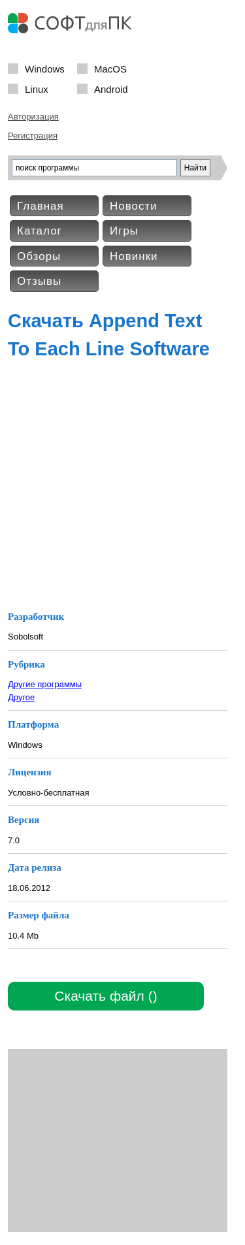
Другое (21, 697)
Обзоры (39, 256)
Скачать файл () (105, 995)
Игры (124, 231)
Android (111, 88)
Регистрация (32, 135)
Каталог (39, 231)
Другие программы (45, 684)
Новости (133, 206)
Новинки (134, 256)
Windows (45, 68)
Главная (40, 206)
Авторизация (33, 116)
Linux (36, 88)
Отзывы (39, 281)
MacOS (110, 68)
